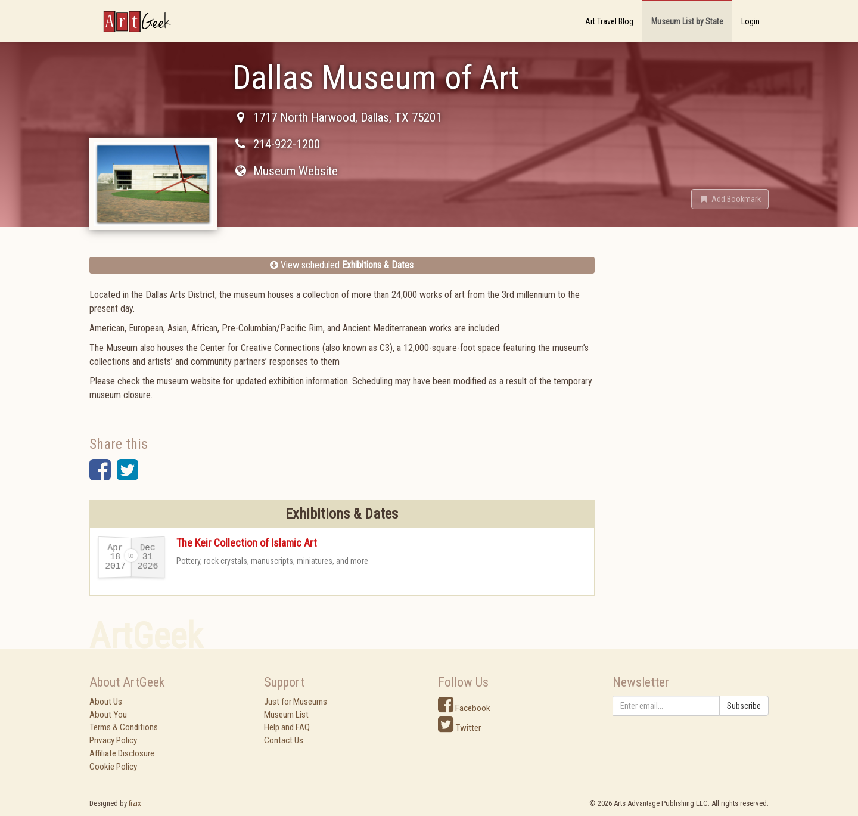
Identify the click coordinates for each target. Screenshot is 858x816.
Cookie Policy (113, 766)
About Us (105, 701)
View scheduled (342, 265)
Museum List (286, 714)
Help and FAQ (287, 727)
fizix (135, 803)
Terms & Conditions (123, 727)
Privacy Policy (113, 740)
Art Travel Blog (609, 21)
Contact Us (283, 740)
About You (108, 714)
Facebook (464, 708)
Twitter (459, 727)
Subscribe (744, 705)
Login (750, 21)
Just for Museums (295, 701)
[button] (730, 199)
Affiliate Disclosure (121, 753)
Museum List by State (687, 21)
